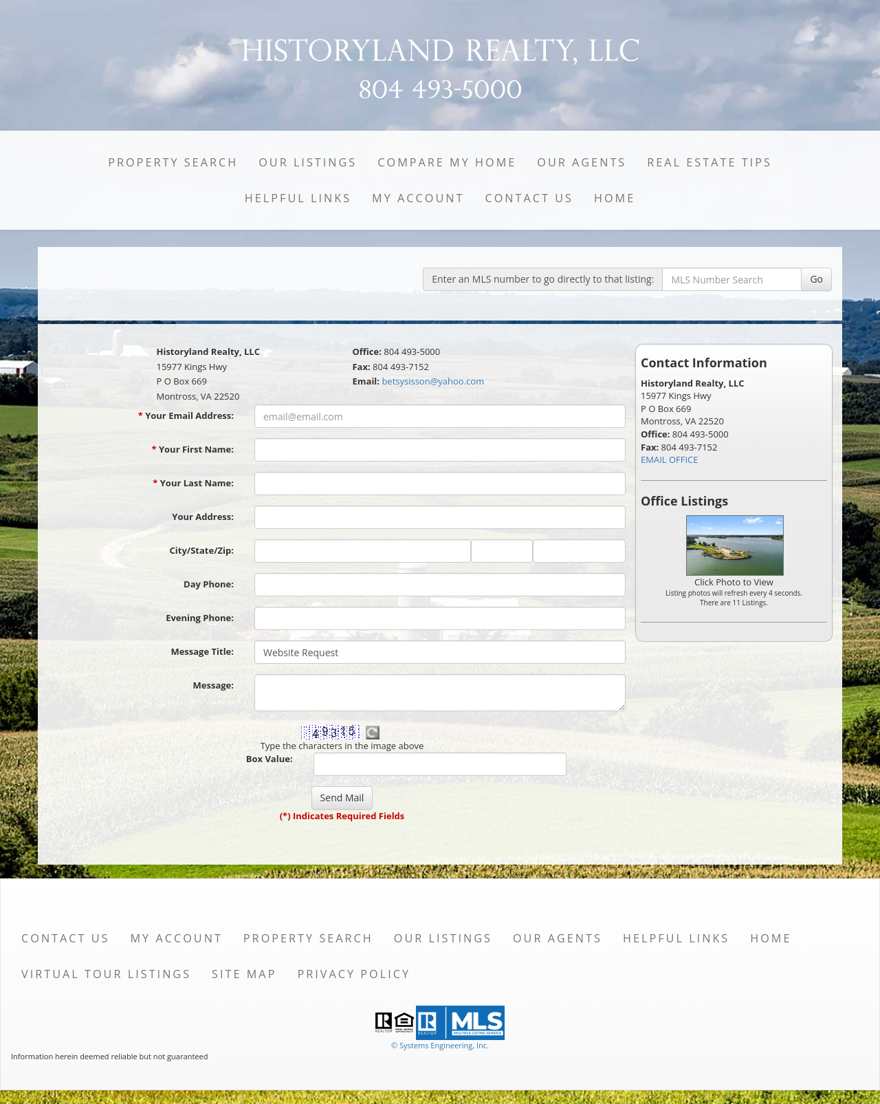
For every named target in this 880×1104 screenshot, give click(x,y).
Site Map (244, 974)
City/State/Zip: (202, 550)
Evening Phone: (200, 617)
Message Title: (202, 651)
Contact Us (529, 198)
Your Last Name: (193, 483)
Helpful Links (298, 198)
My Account (418, 198)
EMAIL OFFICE (669, 459)
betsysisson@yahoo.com (433, 381)
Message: (213, 685)
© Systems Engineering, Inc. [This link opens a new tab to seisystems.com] (440, 1045)
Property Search (173, 162)
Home (614, 198)
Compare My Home (446, 162)
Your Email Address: (186, 415)
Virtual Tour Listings (106, 974)
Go (816, 278)
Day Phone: (209, 584)
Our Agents (581, 162)
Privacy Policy (353, 974)
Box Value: (269, 759)
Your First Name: (192, 449)
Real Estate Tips (709, 162)
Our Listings (307, 162)
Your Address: (203, 516)
